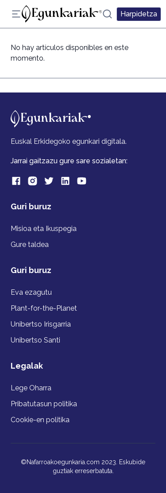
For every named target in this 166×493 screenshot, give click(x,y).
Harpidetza (138, 14)
